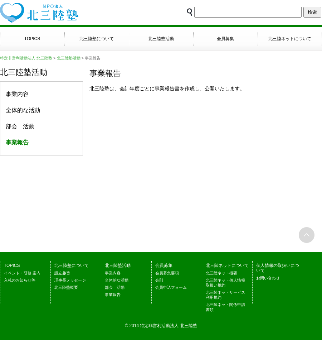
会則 (159, 280)
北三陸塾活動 (161, 38)
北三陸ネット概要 (221, 273)
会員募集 (225, 38)
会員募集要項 (167, 273)
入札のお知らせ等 (19, 280)
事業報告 (113, 294)
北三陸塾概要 (66, 287)
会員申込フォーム (171, 287)
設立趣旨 (62, 273)
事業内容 (17, 94)
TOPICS (32, 38)
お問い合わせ (268, 278)
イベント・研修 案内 (22, 273)
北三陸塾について (96, 38)
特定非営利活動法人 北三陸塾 (26, 58)
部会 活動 (20, 126)
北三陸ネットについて (289, 38)
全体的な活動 (23, 110)
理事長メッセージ (70, 280)
